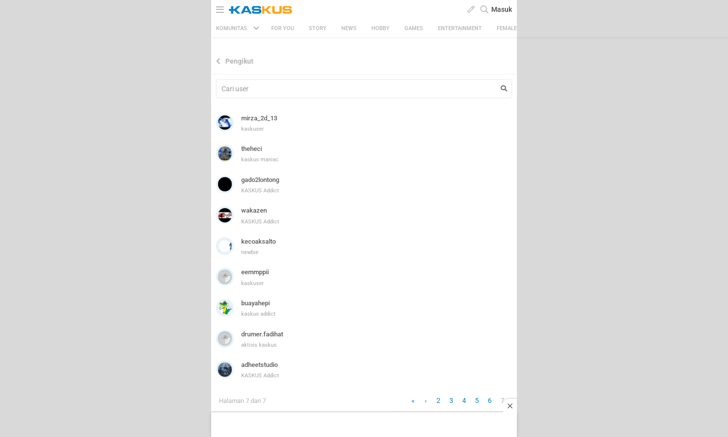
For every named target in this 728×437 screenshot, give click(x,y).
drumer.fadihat (262, 334)
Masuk (501, 9)
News (349, 28)
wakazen (254, 210)
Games (413, 28)
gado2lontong (260, 179)
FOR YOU (282, 28)
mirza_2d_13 (259, 118)
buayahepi (255, 303)
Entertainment (460, 28)
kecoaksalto (258, 241)
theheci (251, 148)
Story (318, 28)
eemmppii (255, 272)
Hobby (380, 28)
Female (507, 28)
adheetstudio (259, 364)
